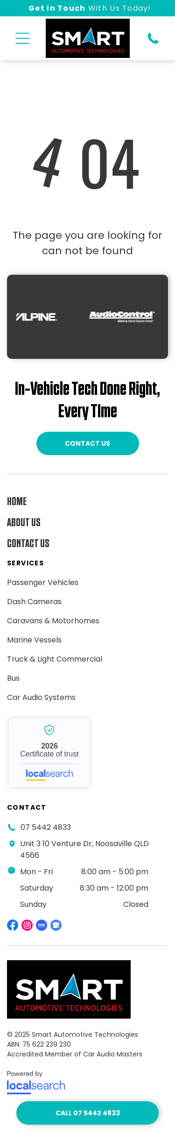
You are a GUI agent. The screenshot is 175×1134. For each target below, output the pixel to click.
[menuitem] (70, 501)
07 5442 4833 (46, 827)
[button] (22, 38)
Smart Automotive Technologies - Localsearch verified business (49, 752)
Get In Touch (56, 8)
